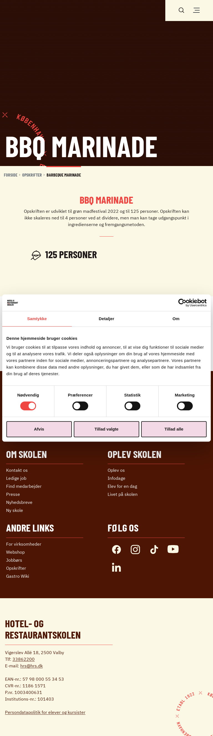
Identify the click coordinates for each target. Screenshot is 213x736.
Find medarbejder (24, 486)
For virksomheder (23, 544)
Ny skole (14, 510)
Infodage (116, 478)
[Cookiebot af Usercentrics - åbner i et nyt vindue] (182, 303)
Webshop (15, 552)
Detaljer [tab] (106, 318)
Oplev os (116, 470)
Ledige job (16, 478)
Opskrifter (32, 174)
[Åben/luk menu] (196, 10)
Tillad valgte (106, 429)
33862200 (23, 659)
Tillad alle (173, 429)
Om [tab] (176, 318)
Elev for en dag (122, 486)
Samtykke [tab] (37, 318)
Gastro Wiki (17, 576)
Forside (10, 174)
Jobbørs (14, 560)
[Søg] (181, 10)
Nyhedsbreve (19, 502)
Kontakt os (17, 470)
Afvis (39, 429)
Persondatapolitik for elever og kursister (45, 712)
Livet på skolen (123, 494)
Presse (13, 494)
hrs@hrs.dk (31, 665)
